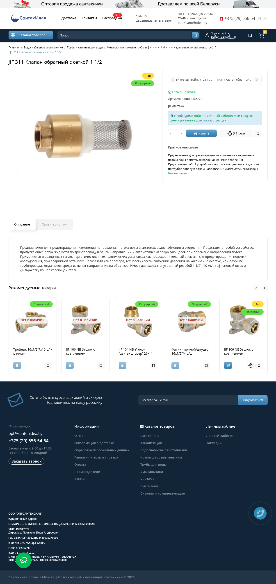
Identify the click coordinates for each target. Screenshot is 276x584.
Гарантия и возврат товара (96, 457)
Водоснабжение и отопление (164, 450)
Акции (79, 479)
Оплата (80, 464)
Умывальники (151, 472)
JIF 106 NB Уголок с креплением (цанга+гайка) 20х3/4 (82, 353)
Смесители (149, 486)
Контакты (89, 18)
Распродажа (112, 17)
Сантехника (149, 435)
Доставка (69, 18)
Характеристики (54, 224)
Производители (87, 472)
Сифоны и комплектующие (162, 493)
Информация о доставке (94, 443)
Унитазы (147, 479)
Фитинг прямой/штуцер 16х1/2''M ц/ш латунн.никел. (190, 353)
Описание (22, 224)
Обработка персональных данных (101, 450)
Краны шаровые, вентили (161, 457)
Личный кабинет (220, 435)
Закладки (214, 443)
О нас (78, 435)
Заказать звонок (26, 461)
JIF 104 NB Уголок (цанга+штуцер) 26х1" (135, 351)
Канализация (151, 443)
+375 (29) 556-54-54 (240, 18)
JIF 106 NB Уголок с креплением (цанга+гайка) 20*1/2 (240, 353)
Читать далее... (178, 173)
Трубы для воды (153, 464)
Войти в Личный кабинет (213, 116)
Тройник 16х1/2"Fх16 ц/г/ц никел (32, 351)
